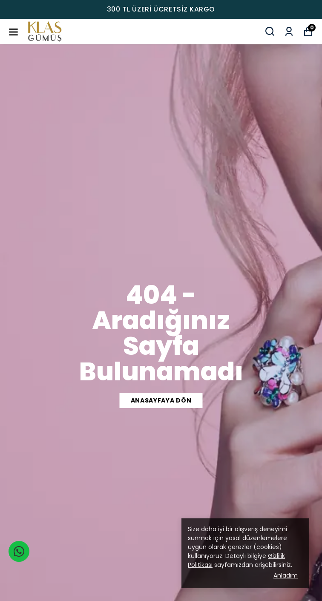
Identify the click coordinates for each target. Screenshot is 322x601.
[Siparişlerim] (289, 31)
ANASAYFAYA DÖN (161, 400)
